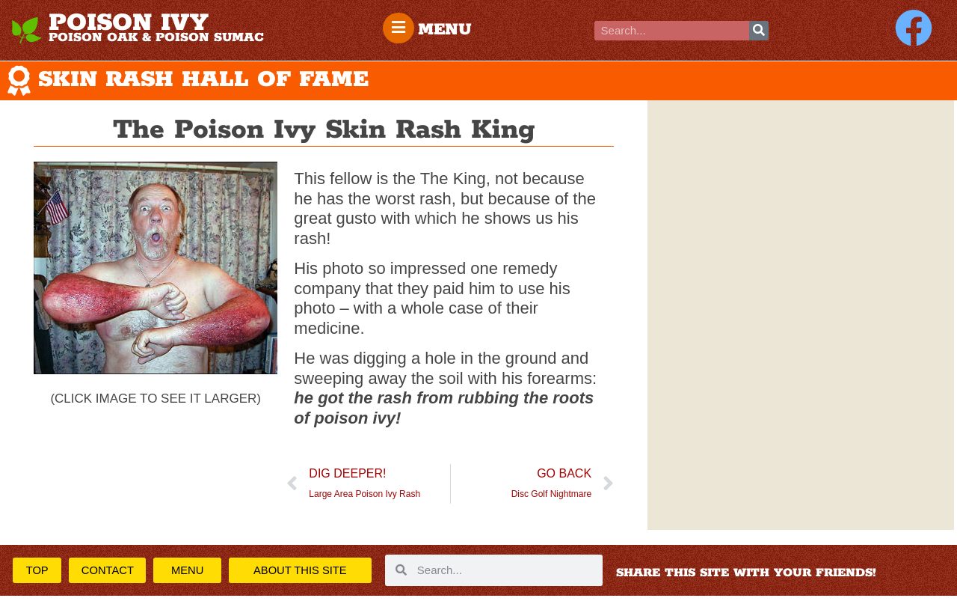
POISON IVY (129, 23)
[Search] (759, 30)
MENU (448, 29)
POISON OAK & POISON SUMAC (156, 37)
